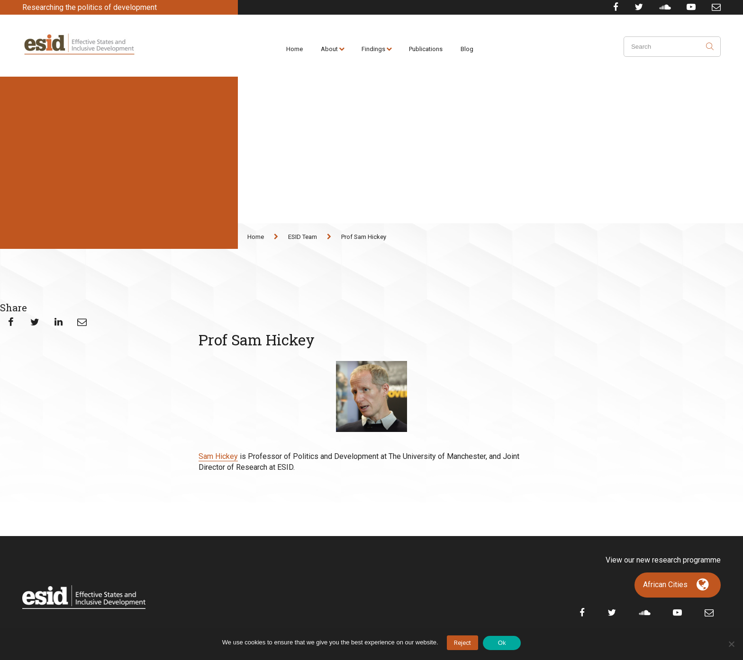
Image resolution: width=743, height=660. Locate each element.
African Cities (665, 584)
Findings (373, 49)
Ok (502, 642)
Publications (426, 49)
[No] (731, 644)
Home (294, 49)
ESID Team (302, 236)
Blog (467, 49)
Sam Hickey (218, 456)
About (329, 49)
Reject (462, 642)
